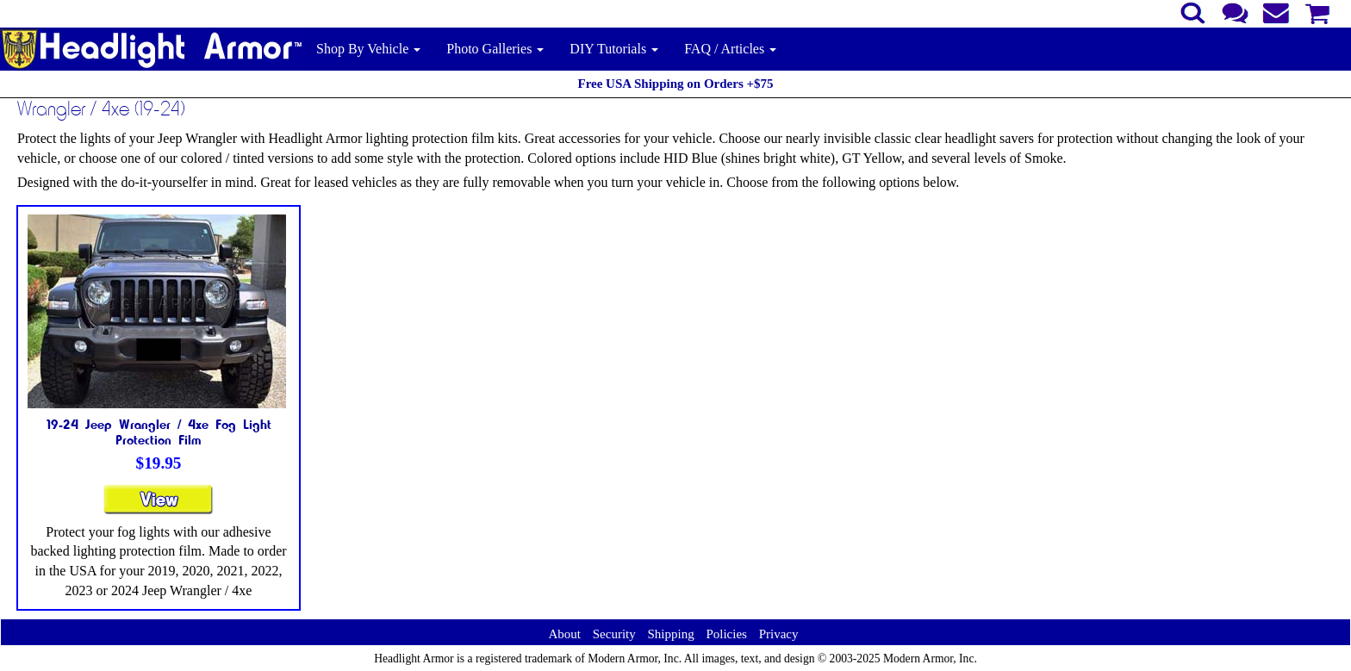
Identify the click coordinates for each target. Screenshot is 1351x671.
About (564, 634)
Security (614, 634)
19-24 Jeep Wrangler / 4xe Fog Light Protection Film (159, 431)
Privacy (779, 634)
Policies (726, 634)
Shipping (670, 634)
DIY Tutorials (614, 48)
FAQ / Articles (730, 48)
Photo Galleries (495, 48)
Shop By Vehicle (368, 48)
